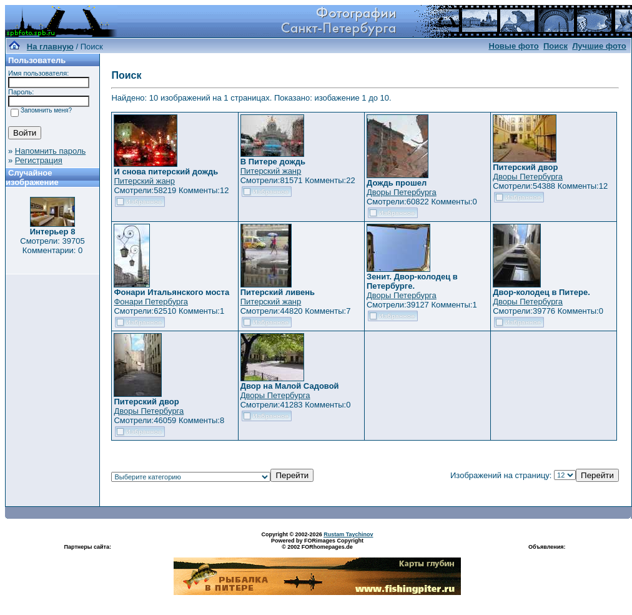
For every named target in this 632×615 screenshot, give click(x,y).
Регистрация (38, 160)
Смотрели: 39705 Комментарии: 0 (52, 245)
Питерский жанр (144, 181)
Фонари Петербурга (150, 301)
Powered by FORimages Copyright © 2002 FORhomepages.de (317, 544)
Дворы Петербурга (402, 192)
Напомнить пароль (50, 151)
